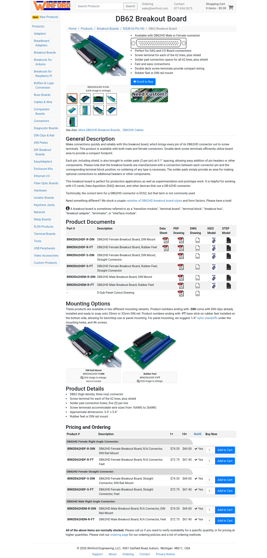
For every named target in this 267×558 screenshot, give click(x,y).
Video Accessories (46, 255)
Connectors (41, 121)
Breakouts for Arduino (43, 62)
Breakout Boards (45, 52)
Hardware (40, 190)
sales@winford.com (155, 8)
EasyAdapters (43, 161)
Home (73, 28)
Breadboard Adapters (41, 43)
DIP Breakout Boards (42, 152)
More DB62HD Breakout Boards (99, 130)
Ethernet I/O (42, 176)
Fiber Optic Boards (46, 183)
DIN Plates (41, 142)
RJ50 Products (43, 226)
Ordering (147, 4)
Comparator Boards (42, 111)
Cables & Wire (43, 102)
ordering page (119, 534)
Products (87, 28)
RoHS (197, 434)
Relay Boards (42, 219)
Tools (37, 241)
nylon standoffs (207, 318)
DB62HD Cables (133, 130)
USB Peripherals (44, 248)
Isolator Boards (44, 197)
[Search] (99, 6)
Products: (38, 26)
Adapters (40, 33)
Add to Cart (225, 450)
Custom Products (45, 263)
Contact (179, 4)
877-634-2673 (183, 8)
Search (130, 6)
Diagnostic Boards (46, 128)
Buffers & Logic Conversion (44, 85)
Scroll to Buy (143, 81)
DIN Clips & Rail (44, 135)
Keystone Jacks (44, 205)
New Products (45, 17)
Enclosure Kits (43, 169)
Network (39, 212)
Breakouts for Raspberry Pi (43, 74)
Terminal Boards (44, 234)
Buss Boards (42, 95)
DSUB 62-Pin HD (133, 28)
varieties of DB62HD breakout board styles (154, 200)
